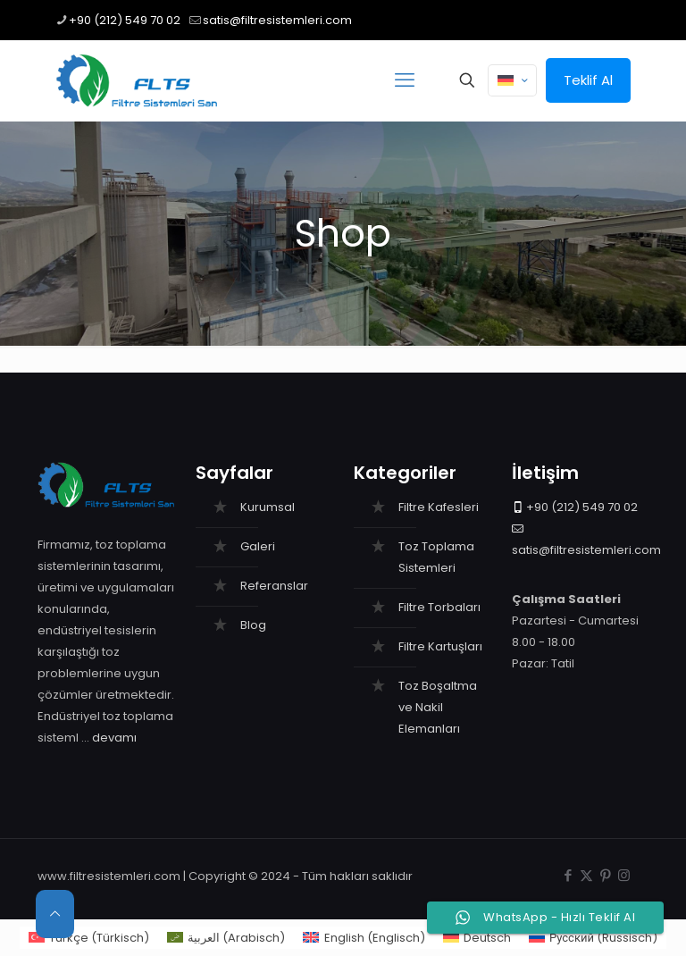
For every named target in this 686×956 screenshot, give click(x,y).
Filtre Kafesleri (438, 507)
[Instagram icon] (624, 875)
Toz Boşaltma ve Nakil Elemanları (437, 707)
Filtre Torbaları (439, 607)
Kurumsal (267, 507)
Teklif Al (588, 80)
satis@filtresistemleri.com (586, 549)
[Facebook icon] (567, 875)
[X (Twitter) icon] (586, 875)
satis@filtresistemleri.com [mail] (277, 20)
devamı (114, 737)
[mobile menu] (404, 80)
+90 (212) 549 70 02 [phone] (124, 20)
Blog (253, 624)
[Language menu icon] (512, 80)
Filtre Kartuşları (440, 646)
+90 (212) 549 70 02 (582, 507)
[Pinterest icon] (605, 875)
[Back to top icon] (55, 914)
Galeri (257, 546)
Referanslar (274, 585)
